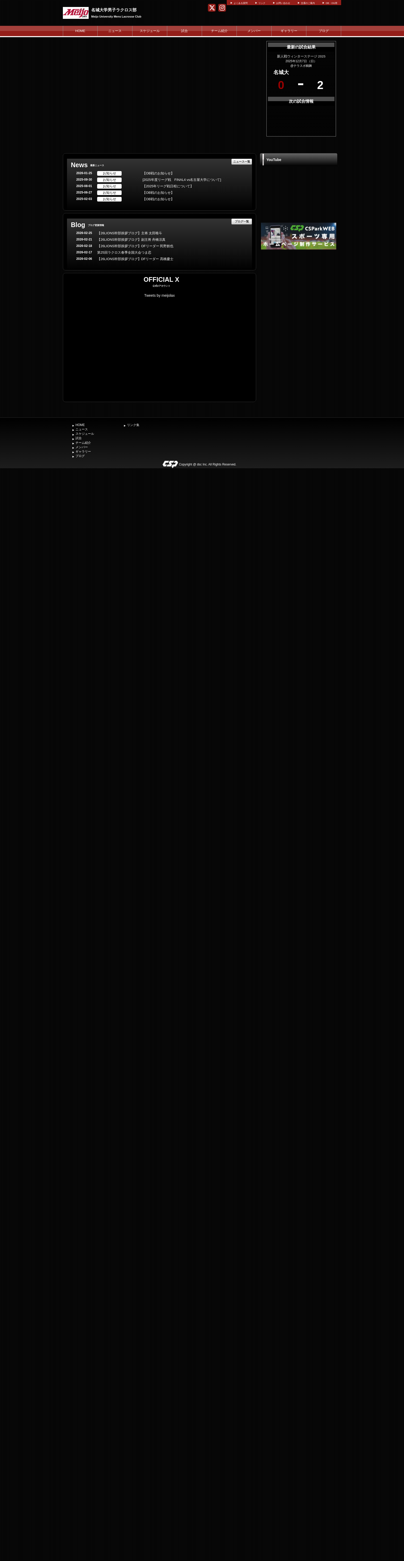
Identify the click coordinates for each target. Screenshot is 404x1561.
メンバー (254, 31)
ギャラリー (289, 31)
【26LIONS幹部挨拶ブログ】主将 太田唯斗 (129, 233)
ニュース (115, 31)
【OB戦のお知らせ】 (158, 173)
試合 (184, 31)
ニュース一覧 (241, 161)
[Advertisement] (298, 289)
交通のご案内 (308, 3)
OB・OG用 (331, 3)
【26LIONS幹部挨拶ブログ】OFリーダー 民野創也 (135, 246)
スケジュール (150, 31)
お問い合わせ (283, 3)
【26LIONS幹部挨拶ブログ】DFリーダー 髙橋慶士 (135, 259)
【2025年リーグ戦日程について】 (167, 186)
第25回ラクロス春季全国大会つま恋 (124, 252)
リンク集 (133, 425)
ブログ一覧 (242, 221)
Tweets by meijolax (159, 295)
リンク (261, 3)
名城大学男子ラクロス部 (114, 10)
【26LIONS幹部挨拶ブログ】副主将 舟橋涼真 (131, 240)
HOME (80, 31)
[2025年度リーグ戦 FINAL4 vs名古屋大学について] (181, 180)
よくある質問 (241, 3)
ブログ (324, 31)
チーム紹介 (219, 31)
